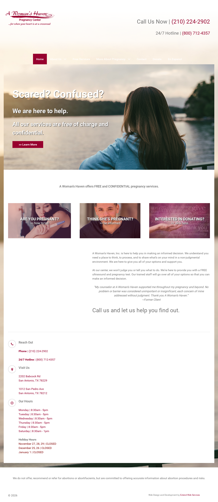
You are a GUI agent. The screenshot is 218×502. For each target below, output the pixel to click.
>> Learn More (28, 144)
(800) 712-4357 (196, 33)
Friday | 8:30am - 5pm (32, 427)
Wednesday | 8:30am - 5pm (35, 418)
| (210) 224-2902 (33, 351)
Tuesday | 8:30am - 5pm (33, 414)
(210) (178, 21)
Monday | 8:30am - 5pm (33, 410)
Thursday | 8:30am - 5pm (34, 422)
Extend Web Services (190, 495)
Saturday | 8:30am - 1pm (34, 431)
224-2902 (198, 21)
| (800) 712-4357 (37, 359)
